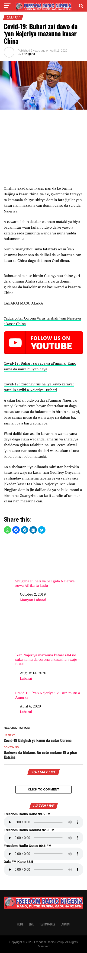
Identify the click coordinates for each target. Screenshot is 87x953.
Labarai (26, 678)
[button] (7, 530)
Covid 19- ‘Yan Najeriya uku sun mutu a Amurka (47, 695)
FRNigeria (28, 53)
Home (20, 924)
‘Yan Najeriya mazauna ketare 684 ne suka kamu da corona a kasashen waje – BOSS (49, 639)
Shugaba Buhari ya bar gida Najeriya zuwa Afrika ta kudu (49, 563)
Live (31, 924)
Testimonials (47, 924)
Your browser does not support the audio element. (44, 822)
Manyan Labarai (33, 599)
